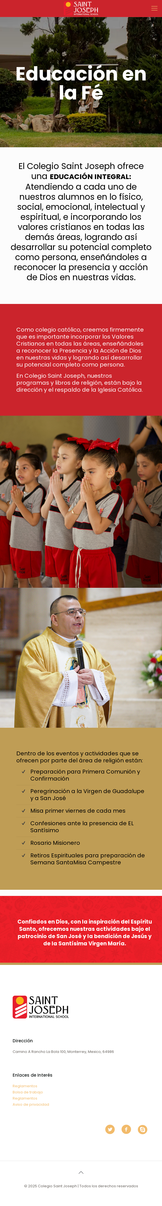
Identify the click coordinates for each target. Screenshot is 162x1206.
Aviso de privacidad (31, 1104)
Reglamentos (25, 1086)
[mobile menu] (154, 8)
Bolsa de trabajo (28, 1092)
